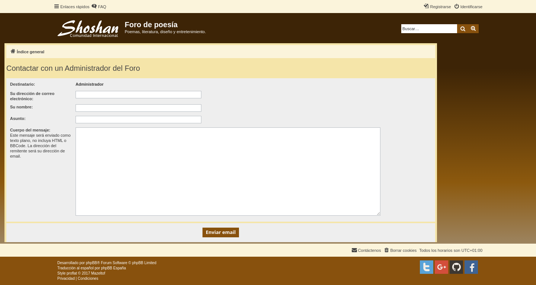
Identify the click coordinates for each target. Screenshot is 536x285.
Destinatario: (22, 84)
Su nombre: (21, 107)
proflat (72, 273)
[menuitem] (98, 6)
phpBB (91, 263)
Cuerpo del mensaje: (30, 130)
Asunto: (18, 118)
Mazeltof (98, 273)
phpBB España (113, 268)
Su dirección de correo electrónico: (32, 96)
